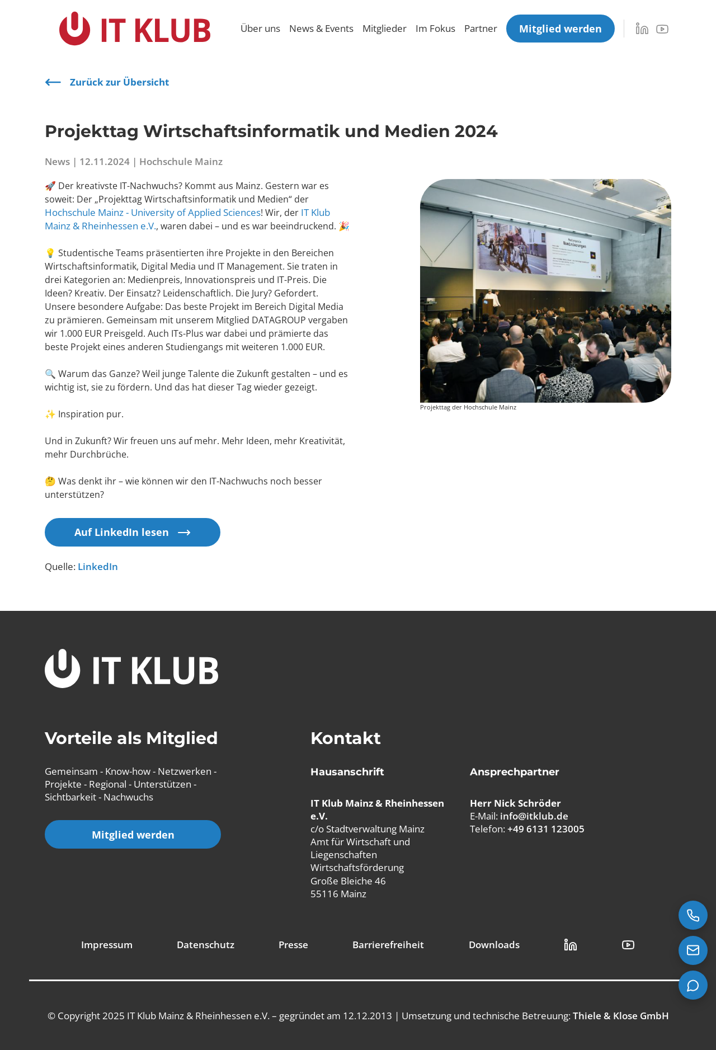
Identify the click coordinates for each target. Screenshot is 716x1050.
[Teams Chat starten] (693, 985)
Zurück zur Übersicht (107, 82)
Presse (293, 944)
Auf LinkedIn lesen (132, 532)
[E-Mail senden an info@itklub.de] (693, 950)
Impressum (107, 944)
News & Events (321, 28)
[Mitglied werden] (560, 29)
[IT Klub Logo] (131, 670)
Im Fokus (435, 28)
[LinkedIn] (642, 28)
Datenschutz (205, 944)
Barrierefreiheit (388, 944)
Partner (480, 28)
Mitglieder (384, 28)
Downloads (494, 944)
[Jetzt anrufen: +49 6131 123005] (693, 915)
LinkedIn (98, 566)
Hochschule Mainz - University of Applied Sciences (153, 212)
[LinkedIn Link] (570, 945)
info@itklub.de (534, 815)
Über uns (260, 28)
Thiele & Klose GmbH (621, 1015)
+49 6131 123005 (546, 828)
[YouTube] (662, 29)
